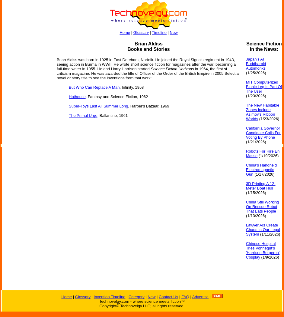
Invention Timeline (110, 297)
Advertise (200, 297)
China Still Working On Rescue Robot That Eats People (262, 206)
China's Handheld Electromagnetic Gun (261, 170)
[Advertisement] (26, 132)
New (174, 32)
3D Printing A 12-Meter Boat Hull (261, 185)
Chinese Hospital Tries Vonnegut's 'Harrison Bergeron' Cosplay (262, 250)
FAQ (185, 297)
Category (137, 297)
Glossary (141, 32)
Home (125, 32)
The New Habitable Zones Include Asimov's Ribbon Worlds (262, 112)
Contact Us (168, 297)
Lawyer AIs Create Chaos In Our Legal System (263, 229)
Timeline (159, 32)
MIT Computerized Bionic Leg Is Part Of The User (264, 87)
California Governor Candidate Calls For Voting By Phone (263, 133)
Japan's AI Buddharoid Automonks (256, 64)
